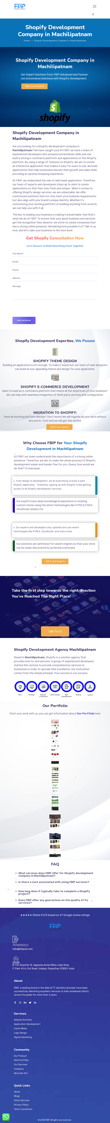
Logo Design (20, 1032)
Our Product (20, 1055)
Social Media (20, 1028)
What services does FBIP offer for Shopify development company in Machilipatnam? (55, 874)
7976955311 (20, 945)
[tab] (55, 874)
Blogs (17, 1096)
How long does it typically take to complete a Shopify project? (54, 893)
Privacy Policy (21, 1104)
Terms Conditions (23, 1109)
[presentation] (34, 311)
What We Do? (21, 1073)
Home (27, 40)
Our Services (20, 1064)
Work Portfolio (21, 1060)
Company (19, 1068)
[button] (34, 86)
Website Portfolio (23, 1019)
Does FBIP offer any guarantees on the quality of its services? (53, 901)
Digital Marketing (23, 1037)
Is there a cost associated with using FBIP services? (53, 882)
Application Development (27, 1024)
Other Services (21, 1100)
